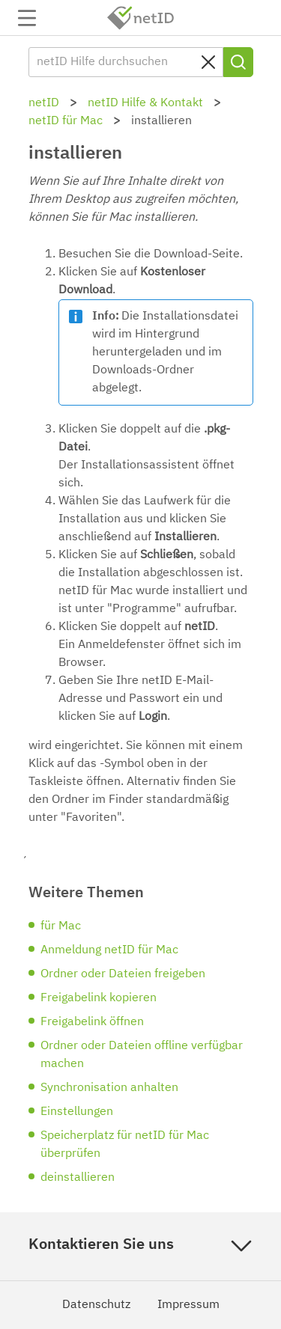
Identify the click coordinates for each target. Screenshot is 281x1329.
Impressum (188, 1305)
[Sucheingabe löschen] (208, 62)
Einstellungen (76, 1112)
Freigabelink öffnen (92, 1022)
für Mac (60, 926)
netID (141, 18)
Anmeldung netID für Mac (109, 950)
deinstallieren (77, 1178)
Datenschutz (96, 1305)
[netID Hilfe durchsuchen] (125, 62)
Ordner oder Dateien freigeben (122, 974)
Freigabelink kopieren (98, 998)
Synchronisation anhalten (109, 1088)
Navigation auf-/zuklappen (27, 18)
